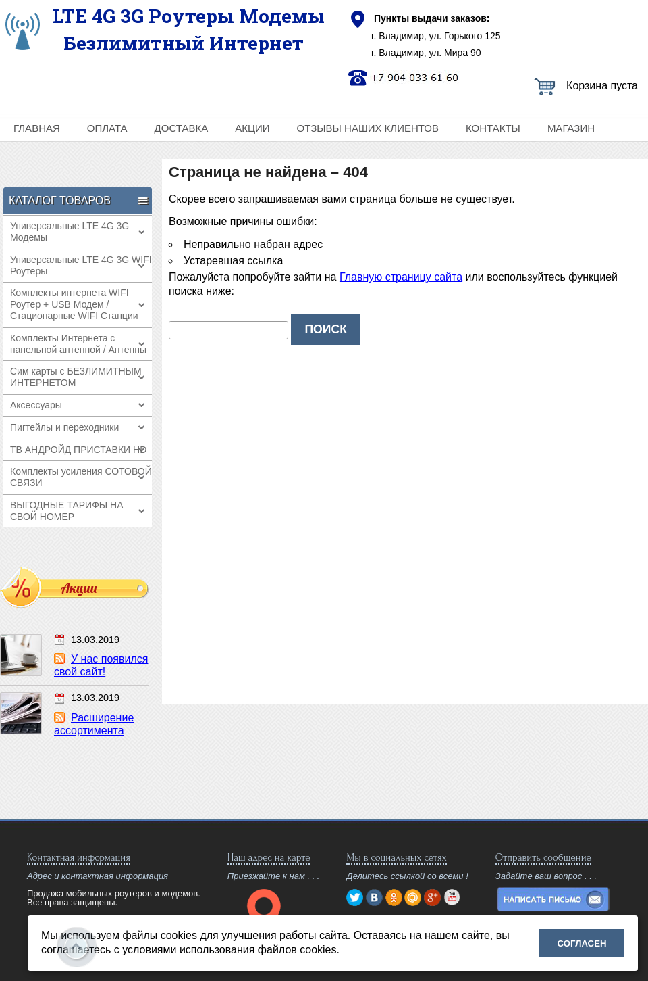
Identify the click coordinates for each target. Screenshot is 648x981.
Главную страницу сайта (401, 277)
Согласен (582, 943)
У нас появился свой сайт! (101, 665)
